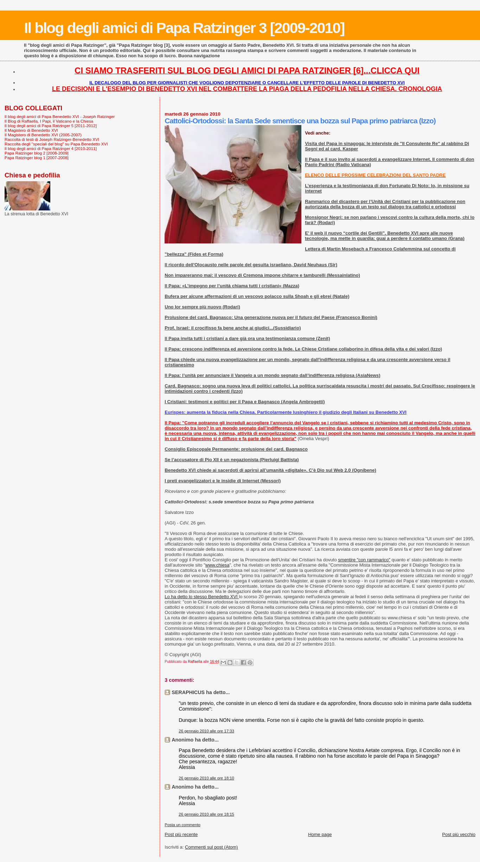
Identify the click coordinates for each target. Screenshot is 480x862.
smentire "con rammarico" (364, 559)
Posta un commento (182, 825)
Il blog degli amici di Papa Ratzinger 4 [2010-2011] (51, 148)
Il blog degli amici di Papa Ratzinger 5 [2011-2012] (51, 125)
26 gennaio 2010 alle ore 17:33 (206, 731)
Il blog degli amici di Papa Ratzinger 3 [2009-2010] (184, 27)
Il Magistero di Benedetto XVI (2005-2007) (43, 134)
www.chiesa (217, 565)
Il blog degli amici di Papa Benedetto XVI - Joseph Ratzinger (60, 116)
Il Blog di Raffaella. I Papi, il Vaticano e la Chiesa (49, 121)
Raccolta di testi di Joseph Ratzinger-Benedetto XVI (52, 139)
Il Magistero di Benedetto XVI (31, 130)
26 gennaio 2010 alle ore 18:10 (206, 778)
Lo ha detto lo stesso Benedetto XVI (202, 596)
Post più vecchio (458, 834)
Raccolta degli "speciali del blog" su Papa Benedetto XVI (56, 144)
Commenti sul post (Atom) (211, 847)
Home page (320, 834)
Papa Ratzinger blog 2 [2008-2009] (37, 153)
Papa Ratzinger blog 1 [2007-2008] (37, 157)
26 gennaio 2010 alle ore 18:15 (206, 814)
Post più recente (181, 834)
